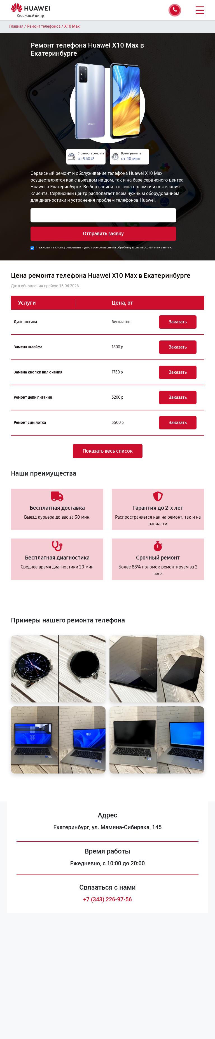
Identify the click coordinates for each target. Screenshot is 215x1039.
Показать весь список (108, 451)
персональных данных (155, 247)
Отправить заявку (103, 234)
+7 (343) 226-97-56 (107, 899)
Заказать (178, 322)
